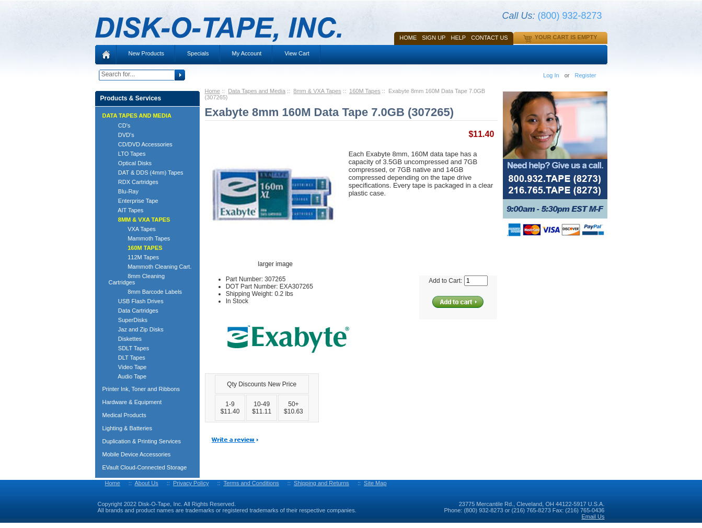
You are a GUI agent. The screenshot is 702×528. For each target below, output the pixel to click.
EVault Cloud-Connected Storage (144, 467)
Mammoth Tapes (139, 238)
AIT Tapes (126, 210)
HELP (458, 38)
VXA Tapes (132, 229)
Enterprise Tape (133, 201)
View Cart (296, 53)
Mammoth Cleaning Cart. (150, 266)
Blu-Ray (124, 191)
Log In (551, 75)
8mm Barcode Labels (145, 292)
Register (585, 75)
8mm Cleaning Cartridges (137, 279)
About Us (146, 483)
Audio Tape (128, 376)
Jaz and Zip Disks (136, 329)
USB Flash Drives (136, 301)
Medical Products (124, 415)
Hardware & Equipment (132, 402)
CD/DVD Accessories (140, 144)
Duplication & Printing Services (141, 441)
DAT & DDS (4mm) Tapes (146, 172)
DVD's (121, 135)
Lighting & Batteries (127, 428)
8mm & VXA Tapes (317, 91)
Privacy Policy (191, 483)
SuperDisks (128, 320)
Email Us (592, 516)
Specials (198, 53)
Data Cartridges (133, 310)
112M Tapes (134, 257)
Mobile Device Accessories (136, 454)
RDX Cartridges (133, 182)
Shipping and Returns (321, 483)
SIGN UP (433, 38)
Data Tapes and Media (256, 91)
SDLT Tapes (129, 348)
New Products (146, 53)
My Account (247, 53)
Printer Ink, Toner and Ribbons (141, 389)
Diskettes (125, 339)
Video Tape (128, 367)
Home (408, 38)
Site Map (375, 483)
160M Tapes (365, 91)
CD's (120, 125)
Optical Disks (130, 163)
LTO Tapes (127, 154)
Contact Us (489, 38)
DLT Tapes (127, 357)
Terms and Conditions (251, 483)
